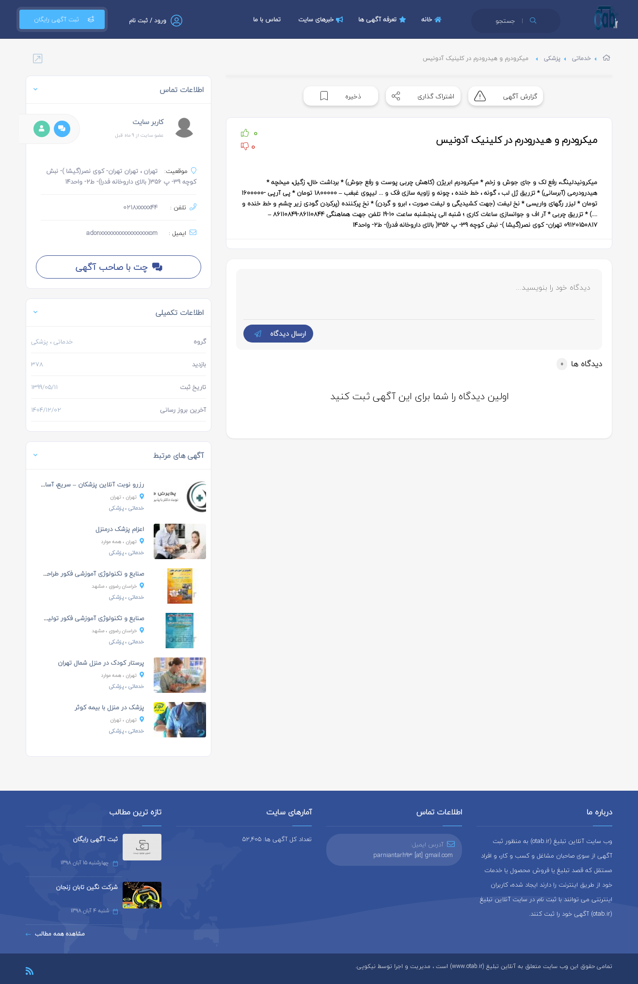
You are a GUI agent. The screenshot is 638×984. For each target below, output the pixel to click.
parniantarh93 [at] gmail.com (413, 855)
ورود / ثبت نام (147, 21)
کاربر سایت (147, 122)
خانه (432, 19)
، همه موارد (122, 541)
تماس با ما (267, 19)
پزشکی (552, 58)
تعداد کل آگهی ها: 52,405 (277, 839)
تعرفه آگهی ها (383, 19)
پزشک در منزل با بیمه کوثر (109, 707)
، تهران (127, 497)
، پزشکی (126, 508)
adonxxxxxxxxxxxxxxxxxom (122, 233)
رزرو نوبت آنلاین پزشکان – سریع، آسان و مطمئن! (78, 484)
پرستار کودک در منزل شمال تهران (101, 662)
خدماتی (581, 58)
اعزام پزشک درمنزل (120, 529)
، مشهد (118, 586)
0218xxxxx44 (140, 207)
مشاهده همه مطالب (55, 934)
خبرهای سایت (322, 19)
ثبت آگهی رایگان (62, 19)
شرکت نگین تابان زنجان (87, 887)
